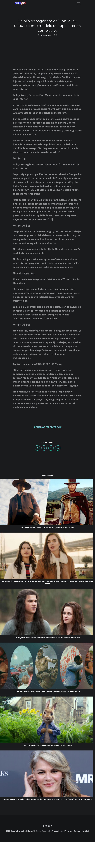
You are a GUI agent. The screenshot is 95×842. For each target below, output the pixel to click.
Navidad (85, 831)
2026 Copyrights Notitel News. (19, 831)
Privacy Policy (57, 831)
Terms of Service (72, 831)
